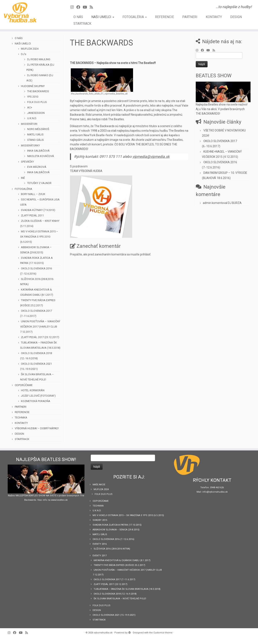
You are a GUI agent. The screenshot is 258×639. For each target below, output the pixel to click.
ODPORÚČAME (24, 385)
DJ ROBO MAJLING (38, 59)
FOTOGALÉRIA (134, 17)
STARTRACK (82, 24)
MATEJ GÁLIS (35, 134)
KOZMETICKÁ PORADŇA (35, 401)
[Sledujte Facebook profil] (79, 7)
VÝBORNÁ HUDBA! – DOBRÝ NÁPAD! (37, 428)
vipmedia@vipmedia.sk (151, 157)
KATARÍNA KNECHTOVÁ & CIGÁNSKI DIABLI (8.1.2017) (122, 560)
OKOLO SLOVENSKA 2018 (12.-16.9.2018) (115, 593)
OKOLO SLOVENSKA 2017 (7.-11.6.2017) (114, 579)
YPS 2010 (32, 96)
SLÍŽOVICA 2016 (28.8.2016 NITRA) (112, 548)
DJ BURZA (235, 203)
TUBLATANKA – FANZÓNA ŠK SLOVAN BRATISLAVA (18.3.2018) (127, 589)
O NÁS (78, 17)
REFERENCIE (164, 17)
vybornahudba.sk (103, 632)
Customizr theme (162, 632)
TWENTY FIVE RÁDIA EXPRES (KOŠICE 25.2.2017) (119, 565)
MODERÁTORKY (30, 145)
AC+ (29, 107)
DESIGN (236, 17)
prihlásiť (145, 254)
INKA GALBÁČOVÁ (38, 150)
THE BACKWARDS (38, 91)
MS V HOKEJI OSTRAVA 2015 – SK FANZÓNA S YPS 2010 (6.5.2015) (39, 236)
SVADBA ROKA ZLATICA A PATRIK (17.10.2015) (117, 525)
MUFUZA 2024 (29, 48)
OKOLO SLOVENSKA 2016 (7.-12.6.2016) (113, 539)
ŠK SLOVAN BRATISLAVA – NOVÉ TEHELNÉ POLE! (120, 598)
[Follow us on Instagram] (73, 7)
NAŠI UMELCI (102, 17)
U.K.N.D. (32, 118)
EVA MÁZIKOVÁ (36, 166)
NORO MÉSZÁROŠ (38, 129)
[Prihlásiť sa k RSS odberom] (93, 7)
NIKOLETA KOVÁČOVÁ (40, 156)
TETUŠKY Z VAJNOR (39, 183)
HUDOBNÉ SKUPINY (33, 86)
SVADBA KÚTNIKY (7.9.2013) (38, 210)
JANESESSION (36, 112)
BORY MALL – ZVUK (33, 194)
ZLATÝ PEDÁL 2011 (32, 215)
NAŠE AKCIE (99, 484)
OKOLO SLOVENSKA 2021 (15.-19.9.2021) (114, 615)
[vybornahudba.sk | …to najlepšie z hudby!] (30, 12)
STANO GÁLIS (35, 139)
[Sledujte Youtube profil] (86, 7)
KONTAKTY (214, 17)
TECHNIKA (21, 417)
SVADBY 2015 (100, 520)
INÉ (23, 177)
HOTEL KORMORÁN (32, 390)
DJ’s (23, 54)
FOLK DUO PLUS (37, 102)
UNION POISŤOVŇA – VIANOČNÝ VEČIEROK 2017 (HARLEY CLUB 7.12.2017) (40, 326)
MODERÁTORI (29, 123)
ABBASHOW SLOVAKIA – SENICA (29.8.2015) (116, 529)
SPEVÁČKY (27, 161)
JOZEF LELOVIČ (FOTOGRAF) (38, 395)
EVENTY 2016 (100, 544)
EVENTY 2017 (100, 555)
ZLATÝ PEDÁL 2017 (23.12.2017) (40, 337)
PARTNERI (189, 17)
